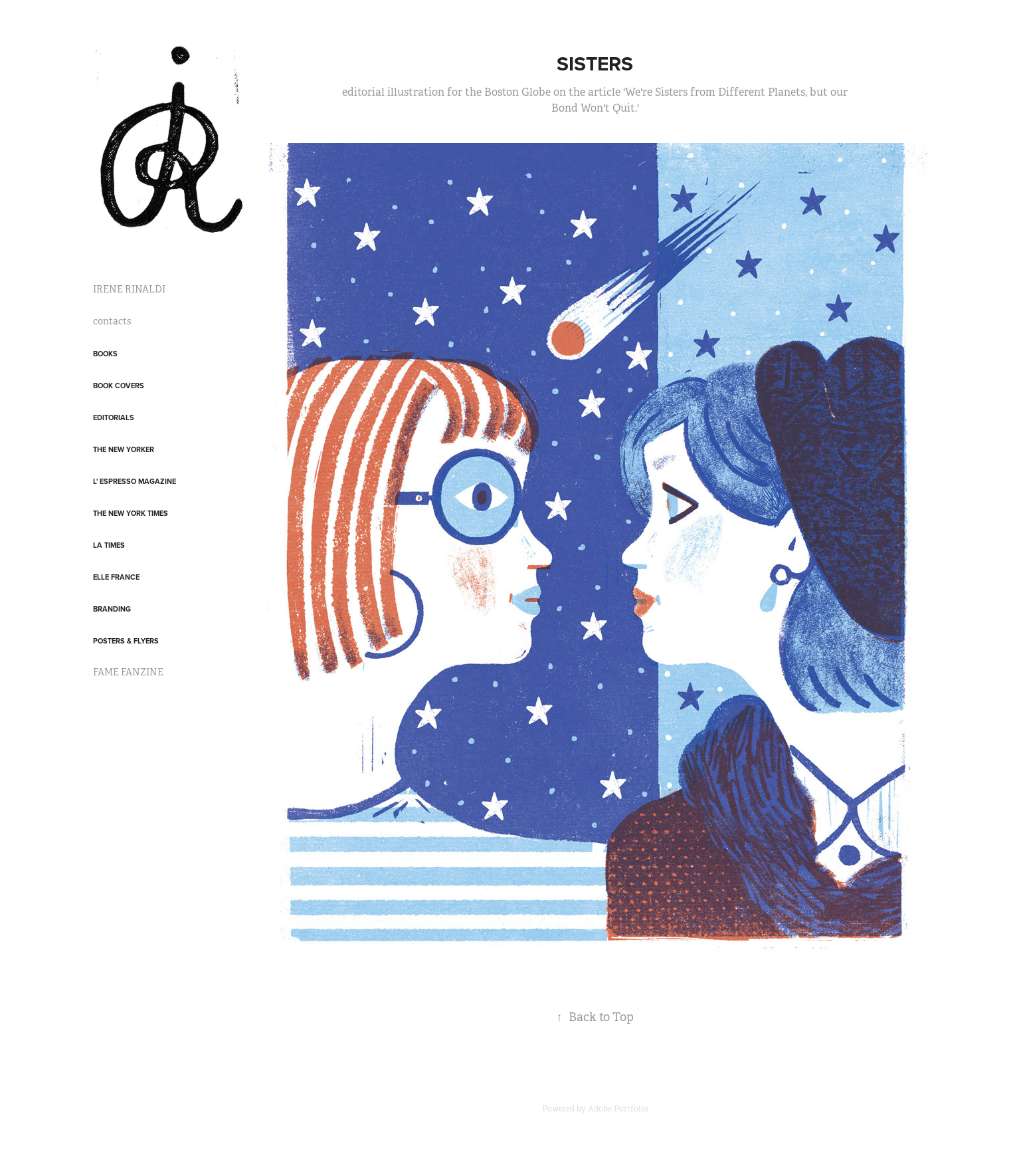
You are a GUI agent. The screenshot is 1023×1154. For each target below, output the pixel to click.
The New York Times (130, 513)
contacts (112, 321)
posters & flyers (126, 640)
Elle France (116, 577)
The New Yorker (123, 449)
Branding (112, 609)
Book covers (118, 385)
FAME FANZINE (128, 672)
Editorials (113, 417)
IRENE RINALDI (129, 289)
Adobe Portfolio (618, 1108)
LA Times (109, 545)
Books (105, 353)
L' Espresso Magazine (134, 481)
